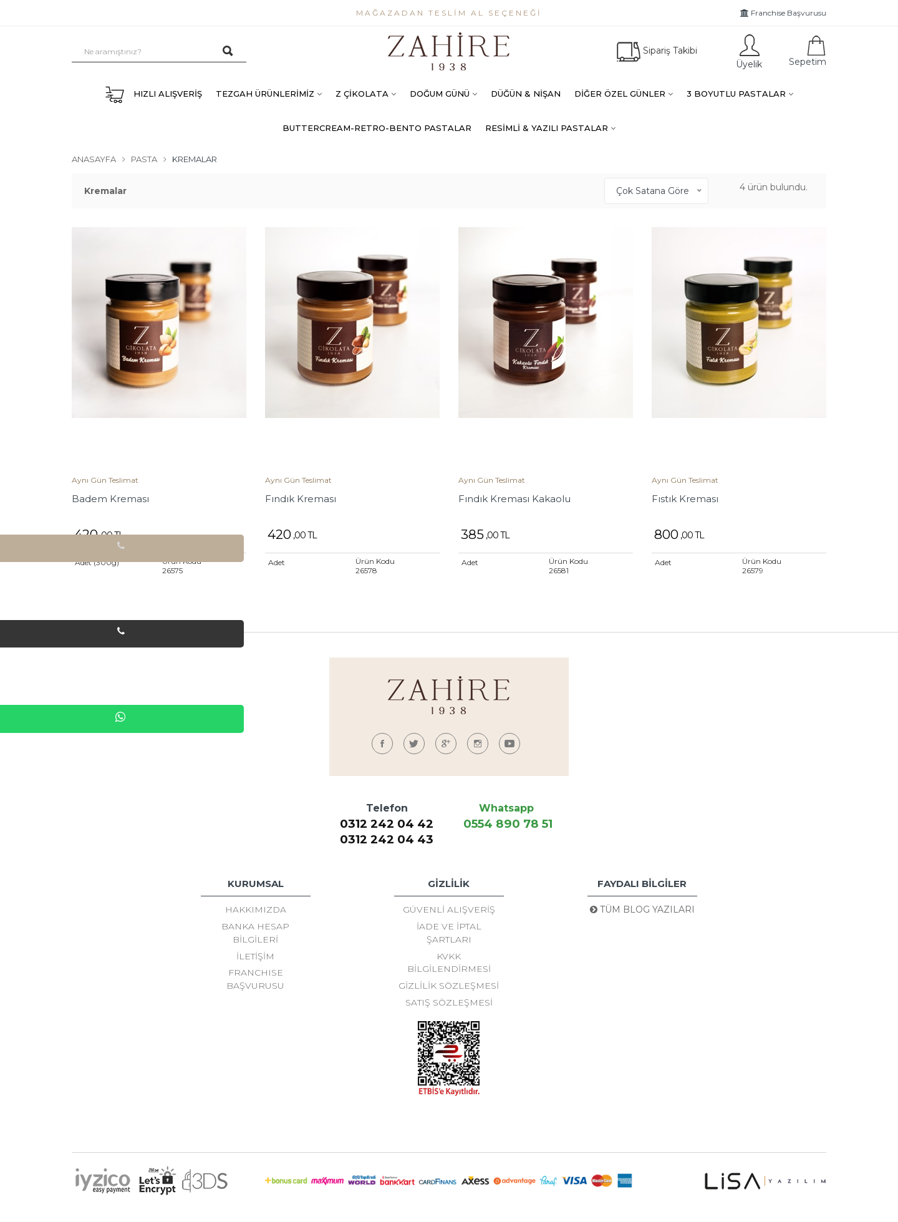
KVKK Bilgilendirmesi (449, 970)
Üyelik (747, 51)
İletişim (255, 962)
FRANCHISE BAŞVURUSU (255, 989)
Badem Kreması (110, 499)
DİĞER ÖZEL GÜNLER (619, 94)
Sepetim (806, 51)
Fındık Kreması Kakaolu (514, 499)
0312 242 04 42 (387, 824)
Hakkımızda (255, 910)
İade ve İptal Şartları (449, 936)
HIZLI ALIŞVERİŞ (153, 95)
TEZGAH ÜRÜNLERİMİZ (265, 94)
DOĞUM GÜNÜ (440, 94)
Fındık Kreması (300, 499)
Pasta (144, 159)
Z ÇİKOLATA (362, 94)
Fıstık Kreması (685, 499)
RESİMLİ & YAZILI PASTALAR (546, 128)
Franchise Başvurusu (783, 12)
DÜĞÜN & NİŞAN (526, 94)
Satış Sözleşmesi (449, 1015)
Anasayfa (94, 159)
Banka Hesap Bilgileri (255, 936)
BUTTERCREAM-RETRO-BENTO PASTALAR (376, 128)
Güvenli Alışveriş (449, 910)
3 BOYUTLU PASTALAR (736, 94)
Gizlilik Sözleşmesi (448, 996)
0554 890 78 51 (506, 824)
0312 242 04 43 (387, 839)
